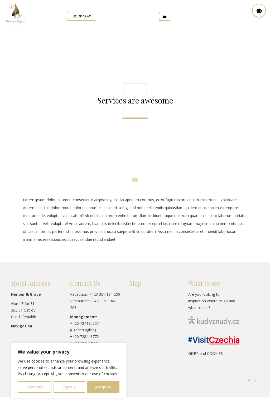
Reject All (69, 386)
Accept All (103, 386)
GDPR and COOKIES (205, 353)
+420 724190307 (84, 323)
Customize (35, 386)
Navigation (21, 325)
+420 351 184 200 (104, 294)
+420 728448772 (84, 336)
